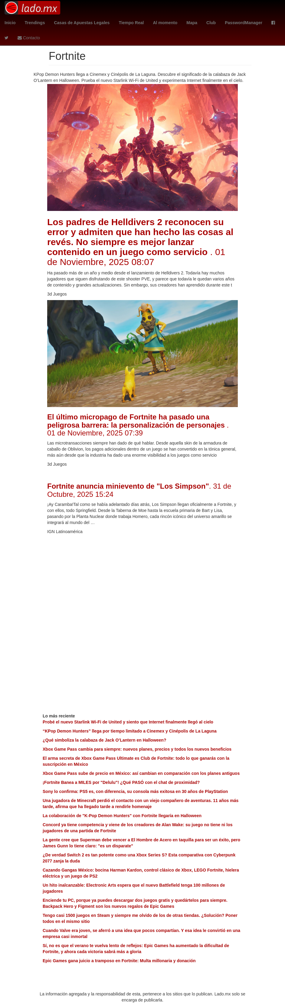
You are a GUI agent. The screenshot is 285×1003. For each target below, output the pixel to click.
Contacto (29, 37)
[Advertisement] (142, 580)
